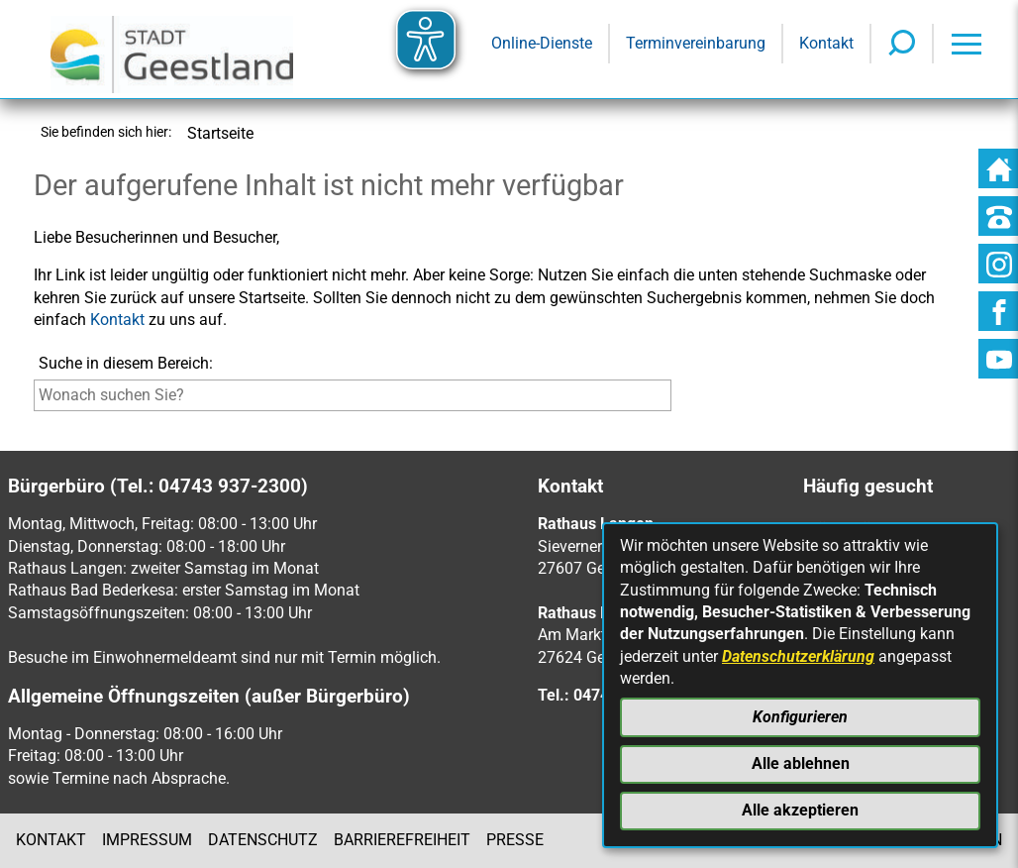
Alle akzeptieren (800, 810)
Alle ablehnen (801, 763)
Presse (515, 839)
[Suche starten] (675, 399)
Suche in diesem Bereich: (126, 363)
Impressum (147, 839)
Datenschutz (263, 839)
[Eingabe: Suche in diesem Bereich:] (352, 395)
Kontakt (117, 319)
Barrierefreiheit (402, 839)
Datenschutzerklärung (798, 656)
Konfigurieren (800, 716)
